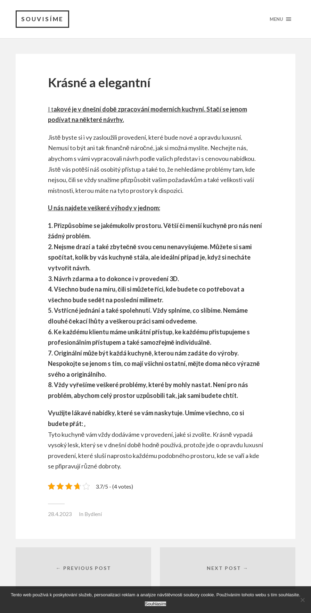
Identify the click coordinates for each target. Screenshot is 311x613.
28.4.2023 (60, 514)
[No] (302, 599)
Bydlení (93, 514)
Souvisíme (42, 19)
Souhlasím (155, 604)
